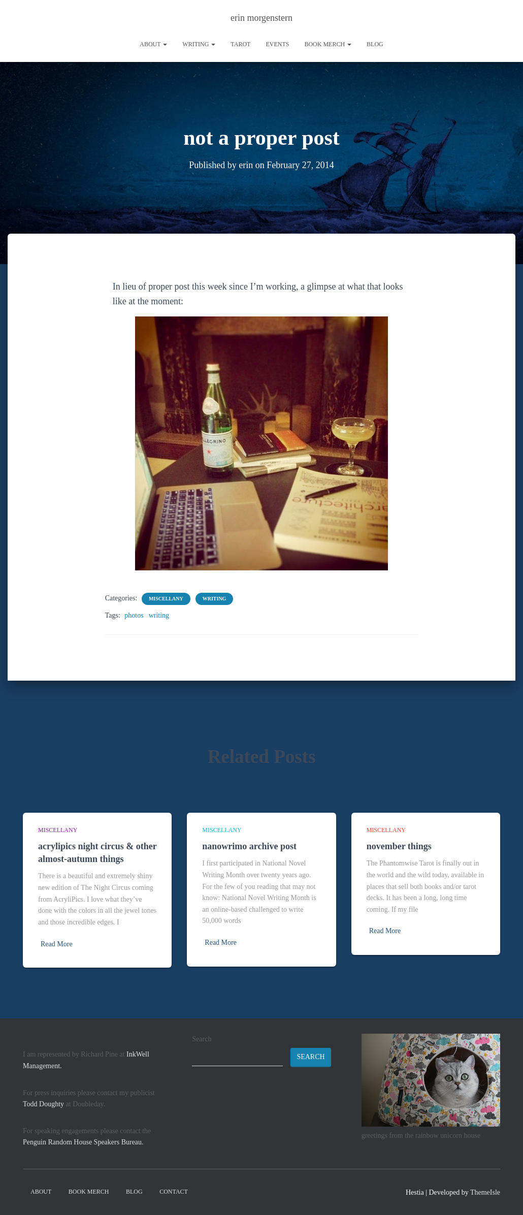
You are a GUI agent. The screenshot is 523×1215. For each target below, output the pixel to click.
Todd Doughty (43, 1104)
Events (277, 44)
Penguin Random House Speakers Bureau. (83, 1142)
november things (399, 846)
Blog (375, 44)
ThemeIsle (485, 1192)
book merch (327, 44)
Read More (57, 944)
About (153, 44)
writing (198, 44)
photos (133, 615)
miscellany (166, 598)
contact (173, 1191)
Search (201, 1039)
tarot (240, 44)
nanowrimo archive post (249, 846)
